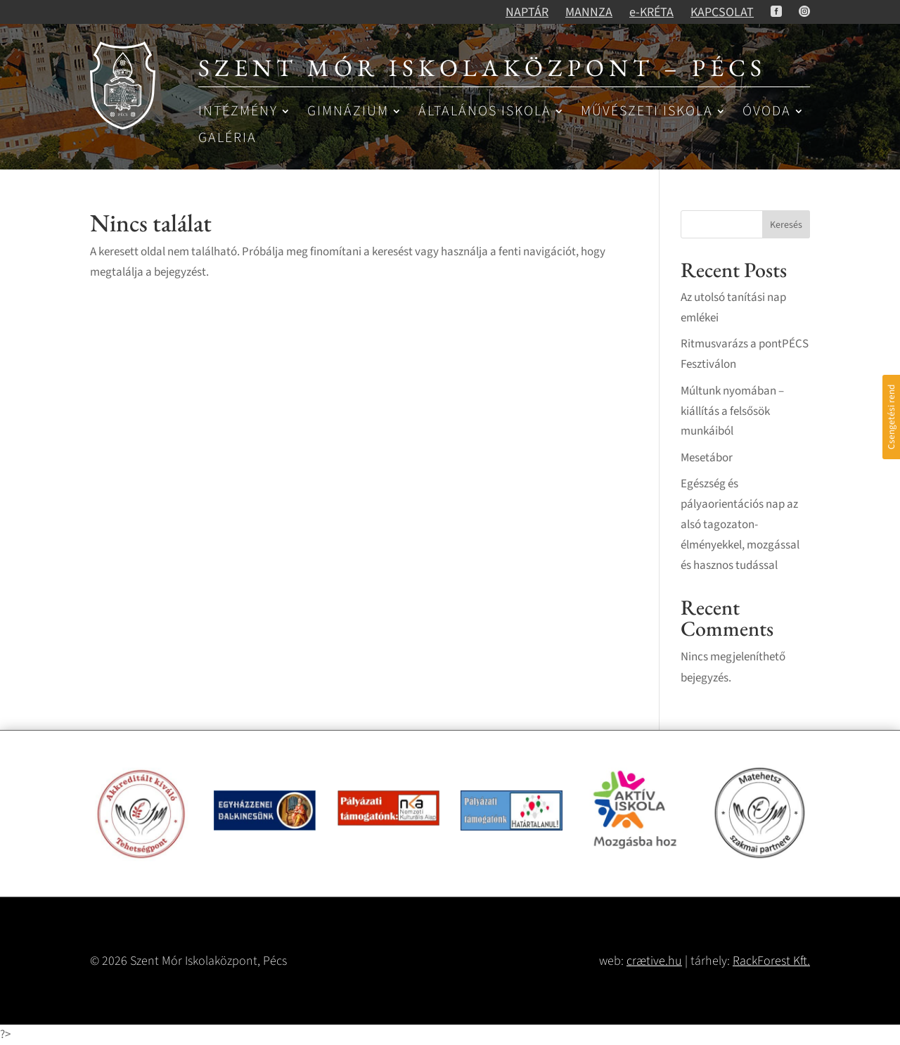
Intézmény (238, 112)
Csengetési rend (891, 417)
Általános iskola (484, 112)
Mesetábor (707, 457)
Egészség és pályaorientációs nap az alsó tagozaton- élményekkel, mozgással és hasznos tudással (740, 524)
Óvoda (766, 112)
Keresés (786, 225)
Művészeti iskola (647, 112)
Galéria (227, 139)
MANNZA (588, 12)
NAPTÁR (527, 12)
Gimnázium (348, 112)
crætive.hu (654, 961)
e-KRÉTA (651, 12)
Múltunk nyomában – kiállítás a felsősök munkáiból (732, 411)
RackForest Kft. (771, 961)
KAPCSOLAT (722, 12)
